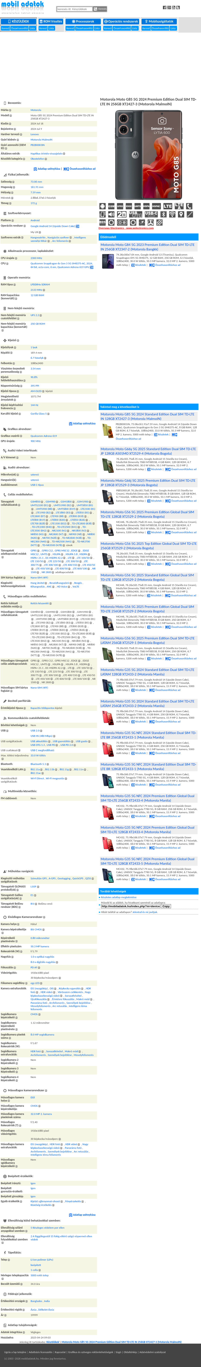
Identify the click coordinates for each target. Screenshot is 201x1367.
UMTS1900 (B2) (62, 505)
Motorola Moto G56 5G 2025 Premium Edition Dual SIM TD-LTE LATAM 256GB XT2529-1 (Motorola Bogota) (148, 640)
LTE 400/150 (70, 564)
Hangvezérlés (38, 237)
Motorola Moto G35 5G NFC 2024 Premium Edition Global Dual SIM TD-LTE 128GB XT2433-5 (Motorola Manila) (147, 861)
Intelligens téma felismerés (46, 1154)
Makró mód (82, 999)
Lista (32, 28)
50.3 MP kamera (40, 946)
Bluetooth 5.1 (38, 764)
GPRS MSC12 (62, 550)
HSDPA (83, 554)
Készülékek (19, 21)
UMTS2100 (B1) (39, 505)
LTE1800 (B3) (63, 512)
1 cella (34, 1270)
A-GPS (52, 878)
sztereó (35, 474)
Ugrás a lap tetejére (15, 1352)
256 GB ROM (38, 323)
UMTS (43, 554)
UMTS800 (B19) (66, 508)
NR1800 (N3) (79, 530)
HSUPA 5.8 (71, 554)
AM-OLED (36, 391)
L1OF (33, 886)
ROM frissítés (51, 21)
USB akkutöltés (39, 741)
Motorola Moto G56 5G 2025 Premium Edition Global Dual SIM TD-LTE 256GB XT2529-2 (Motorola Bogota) (147, 608)
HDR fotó (36, 1051)
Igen (33, 1183)
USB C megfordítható (42, 750)
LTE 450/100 (43, 568)
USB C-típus (37, 484)
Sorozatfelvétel (73, 995)
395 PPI (35, 385)
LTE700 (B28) (38, 523)
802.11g (64, 769)
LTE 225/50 (54, 561)
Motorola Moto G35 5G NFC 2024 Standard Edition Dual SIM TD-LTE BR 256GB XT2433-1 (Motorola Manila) (148, 735)
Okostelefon (37, 158)
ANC (49, 586)
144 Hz (34, 405)
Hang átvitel (37, 582)
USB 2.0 (35, 730)
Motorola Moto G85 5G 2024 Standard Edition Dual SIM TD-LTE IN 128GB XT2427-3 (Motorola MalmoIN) (147, 416)
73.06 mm (36, 181)
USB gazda (81, 741)
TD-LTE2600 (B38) (82, 523)
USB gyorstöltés (61, 741)
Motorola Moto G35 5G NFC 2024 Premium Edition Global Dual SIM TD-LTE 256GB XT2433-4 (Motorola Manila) (147, 798)
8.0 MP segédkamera (42, 1034)
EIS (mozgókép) (39, 988)
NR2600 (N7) (56, 534)
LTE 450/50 (89, 564)
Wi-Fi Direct (37, 778)
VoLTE (76, 586)
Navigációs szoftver (58, 237)
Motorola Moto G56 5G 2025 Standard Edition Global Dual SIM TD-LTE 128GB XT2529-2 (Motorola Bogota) (147, 577)
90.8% (34, 377)
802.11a (35, 769)
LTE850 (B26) (77, 519)
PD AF (34, 967)
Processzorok (83, 21)
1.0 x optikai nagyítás (42, 956)
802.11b (49, 769)
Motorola (36, 110)
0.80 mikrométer (40, 938)
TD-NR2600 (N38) (72, 537)
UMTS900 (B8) (44, 508)
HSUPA (56, 554)
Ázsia (33, 1309)
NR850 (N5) (37, 534)
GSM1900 (82, 501)
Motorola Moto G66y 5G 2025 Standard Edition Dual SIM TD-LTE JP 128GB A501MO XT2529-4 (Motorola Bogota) (148, 451)
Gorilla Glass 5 (39, 413)
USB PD (51, 744)
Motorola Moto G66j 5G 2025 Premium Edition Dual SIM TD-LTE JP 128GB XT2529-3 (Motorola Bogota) (148, 482)
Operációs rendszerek (121, 21)
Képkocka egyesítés (69, 988)
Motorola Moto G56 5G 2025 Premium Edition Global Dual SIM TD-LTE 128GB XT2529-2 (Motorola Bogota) (147, 514)
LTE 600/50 (61, 568)
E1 (32, 895)
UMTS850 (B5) (85, 505)
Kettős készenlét (40, 603)
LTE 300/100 (51, 564)
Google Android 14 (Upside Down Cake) (53, 226)
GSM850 (35, 501)
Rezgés (78, 582)
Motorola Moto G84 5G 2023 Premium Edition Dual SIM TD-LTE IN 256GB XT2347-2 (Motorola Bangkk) (148, 246)
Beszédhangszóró (59, 582)
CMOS (34, 1014)
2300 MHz (36, 258)
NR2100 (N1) (59, 530)
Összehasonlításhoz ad (79, 168)
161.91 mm (37, 187)
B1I (32, 903)
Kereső (6, 28)
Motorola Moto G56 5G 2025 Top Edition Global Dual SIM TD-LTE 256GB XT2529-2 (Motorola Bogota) (149, 545)
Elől (33, 1097)
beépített (36, 1265)
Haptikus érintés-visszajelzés (46, 153)
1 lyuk (34, 347)
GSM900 (50, 501)
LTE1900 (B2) (43, 512)
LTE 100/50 (83, 557)
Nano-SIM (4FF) (39, 577)
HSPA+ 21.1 (37, 557)
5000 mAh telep (40, 1275)
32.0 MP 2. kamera (41, 1114)
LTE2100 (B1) (88, 508)
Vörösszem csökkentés (70, 992)
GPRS (34, 550)
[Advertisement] (100, 64)
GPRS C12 (47, 550)
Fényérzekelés (73, 1201)
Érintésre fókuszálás (63, 999)
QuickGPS (77, 878)
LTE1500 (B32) (59, 523)
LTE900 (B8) (57, 516)
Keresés (100, 9)
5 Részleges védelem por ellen (47, 1227)
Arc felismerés (60, 240)
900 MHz (36, 441)
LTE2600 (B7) (38, 516)
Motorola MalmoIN (41, 139)
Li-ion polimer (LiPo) (42, 1259)
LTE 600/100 (80, 568)
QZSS (88, 878)
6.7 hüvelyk (37, 357)
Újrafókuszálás (39, 999)
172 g (34, 203)
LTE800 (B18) (76, 516)
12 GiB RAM (37, 295)
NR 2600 (46, 572)
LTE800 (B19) (38, 519)
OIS (52, 988)
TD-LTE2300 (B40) (42, 526)
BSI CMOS (36, 929)
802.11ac (36, 773)
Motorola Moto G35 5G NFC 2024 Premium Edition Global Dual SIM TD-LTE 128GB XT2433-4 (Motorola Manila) (147, 829)
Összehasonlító (19, 28)
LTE (69, 557)
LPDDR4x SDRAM (40, 284)
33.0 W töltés (38, 755)
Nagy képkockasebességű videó (59, 1146)
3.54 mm (36, 368)
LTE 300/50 (72, 561)
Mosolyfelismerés (41, 1006)
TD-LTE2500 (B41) (67, 526)
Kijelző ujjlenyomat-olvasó (45, 1201)
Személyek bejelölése (79, 1002)
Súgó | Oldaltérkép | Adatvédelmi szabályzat (141, 1352)
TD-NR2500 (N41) (62, 541)
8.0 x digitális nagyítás (43, 962)
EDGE (74, 550)
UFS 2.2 (35, 315)
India (47, 1301)
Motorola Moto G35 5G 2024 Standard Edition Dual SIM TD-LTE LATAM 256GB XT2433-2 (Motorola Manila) (147, 703)
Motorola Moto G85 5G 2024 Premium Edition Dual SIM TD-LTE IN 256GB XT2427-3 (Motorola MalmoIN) (122, 1342)
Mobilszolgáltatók (159, 21)
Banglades (36, 1301)
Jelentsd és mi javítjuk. (145, 912)
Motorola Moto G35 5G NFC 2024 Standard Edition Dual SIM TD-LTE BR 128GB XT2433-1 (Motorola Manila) (148, 766)
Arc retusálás (59, 1006)
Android (35, 220)
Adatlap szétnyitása (47, 168)
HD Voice (62, 586)
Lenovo (35, 134)
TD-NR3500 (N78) (52, 545)
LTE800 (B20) (58, 519)
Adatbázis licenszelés (40, 1352)
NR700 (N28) (49, 537)
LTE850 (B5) (82, 512)
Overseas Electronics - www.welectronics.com (125, 228)
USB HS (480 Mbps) (41, 735)
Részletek (138, 264)
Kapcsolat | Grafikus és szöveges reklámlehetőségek (84, 1352)
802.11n (78, 769)
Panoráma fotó (39, 1002)
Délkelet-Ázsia (46, 1309)
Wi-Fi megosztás (55, 778)
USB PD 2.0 (66, 744)
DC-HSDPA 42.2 (54, 557)
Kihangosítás (38, 586)
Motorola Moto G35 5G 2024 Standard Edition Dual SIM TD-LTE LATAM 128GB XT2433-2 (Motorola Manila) (147, 672)
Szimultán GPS (39, 878)
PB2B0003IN (38, 145)
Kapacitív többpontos (43, 708)
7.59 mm (36, 192)
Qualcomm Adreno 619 (44, 436)
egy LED (35, 983)
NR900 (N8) (75, 534)
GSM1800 (66, 501)
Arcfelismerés (56, 1002)
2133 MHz (36, 289)
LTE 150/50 (37, 561)
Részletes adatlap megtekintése (118, 897)
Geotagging (64, 878)
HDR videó (46, 992)
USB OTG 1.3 (38, 744)
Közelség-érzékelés (41, 1205)
